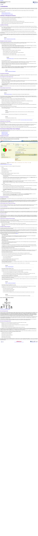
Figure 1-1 (10, 200)
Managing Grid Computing (5, 133)
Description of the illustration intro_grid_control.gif (6, 164)
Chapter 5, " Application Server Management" (10, 71)
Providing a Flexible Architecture (5, 134)
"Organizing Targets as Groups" (10, 58)
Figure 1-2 (17, 233)
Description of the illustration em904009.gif (5, 309)
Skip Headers (1, 0)
